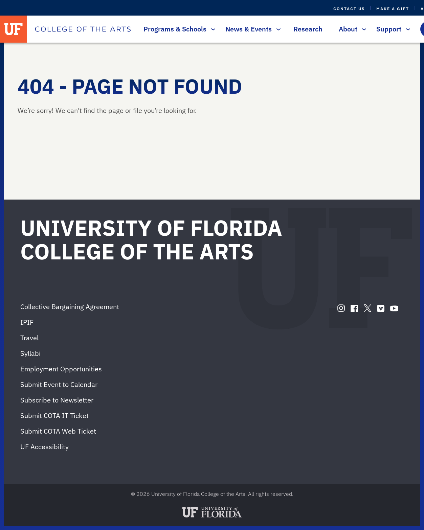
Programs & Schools (177, 28)
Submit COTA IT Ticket (54, 415)
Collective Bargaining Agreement (69, 306)
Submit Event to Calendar (58, 384)
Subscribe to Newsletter (56, 400)
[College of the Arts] (83, 29)
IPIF (27, 322)
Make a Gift (392, 8)
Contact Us (349, 8)
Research (307, 28)
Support (391, 28)
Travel (29, 337)
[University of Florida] (13, 29)
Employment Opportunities (61, 368)
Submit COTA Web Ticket (58, 431)
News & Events (251, 28)
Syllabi (30, 353)
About (351, 28)
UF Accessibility (44, 446)
